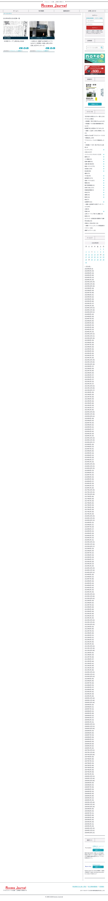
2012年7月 (88, 633)
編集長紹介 (66, 11)
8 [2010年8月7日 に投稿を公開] (100, 254)
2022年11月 (88, 364)
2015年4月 (88, 561)
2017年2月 (88, 514)
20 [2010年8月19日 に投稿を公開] (95, 259)
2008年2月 (88, 748)
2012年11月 (88, 624)
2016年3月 (88, 538)
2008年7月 (88, 737)
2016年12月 (88, 518)
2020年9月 (88, 421)
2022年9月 (88, 369)
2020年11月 (88, 416)
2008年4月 (88, 744)
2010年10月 (88, 679)
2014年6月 (88, 583)
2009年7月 (88, 711)
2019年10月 (88, 444)
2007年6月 (88, 765)
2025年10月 (88, 288)
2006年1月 (88, 802)
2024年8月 (88, 319)
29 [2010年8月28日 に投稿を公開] (100, 262)
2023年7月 (88, 347)
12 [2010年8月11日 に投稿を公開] (92, 257)
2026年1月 (88, 282)
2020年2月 (88, 436)
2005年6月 (88, 817)
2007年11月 (88, 754)
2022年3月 (88, 381)
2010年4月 (88, 692)
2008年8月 (88, 735)
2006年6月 (88, 791)
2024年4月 (88, 327)
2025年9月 (88, 290)
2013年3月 (88, 616)
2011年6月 (88, 661)
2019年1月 (88, 464)
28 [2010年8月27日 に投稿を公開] (97, 262)
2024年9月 (88, 316)
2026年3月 (88, 277)
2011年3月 (88, 668)
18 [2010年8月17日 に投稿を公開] (89, 259)
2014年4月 (88, 588)
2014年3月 (88, 590)
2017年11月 (88, 494)
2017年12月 (88, 492)
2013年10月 (88, 601)
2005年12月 (88, 804)
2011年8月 (88, 657)
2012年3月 (88, 642)
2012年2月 (88, 644)
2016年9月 (88, 525)
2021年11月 (88, 390)
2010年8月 (88, 683)
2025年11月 (88, 286)
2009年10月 (88, 705)
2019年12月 (88, 440)
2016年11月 (88, 520)
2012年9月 (88, 629)
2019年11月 (88, 442)
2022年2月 (88, 384)
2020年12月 (88, 414)
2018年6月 (88, 479)
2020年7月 (88, 425)
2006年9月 (88, 785)
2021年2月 (88, 410)
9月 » (89, 269)
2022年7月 (88, 373)
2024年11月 (88, 312)
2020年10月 (88, 418)
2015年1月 (88, 568)
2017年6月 (88, 505)
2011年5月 (88, 663)
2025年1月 (88, 308)
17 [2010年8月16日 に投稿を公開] (86, 259)
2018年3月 (88, 486)
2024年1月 (88, 334)
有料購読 (41, 11)
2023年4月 (88, 353)
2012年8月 (88, 631)
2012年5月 (88, 637)
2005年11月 (88, 807)
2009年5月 (88, 715)
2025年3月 (88, 303)
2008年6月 (88, 739)
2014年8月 (88, 579)
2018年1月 (88, 490)
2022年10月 (88, 366)
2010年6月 (88, 687)
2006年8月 (88, 787)
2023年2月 (88, 358)
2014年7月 (88, 581)
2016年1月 (88, 542)
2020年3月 (88, 433)
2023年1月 (88, 360)
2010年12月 (88, 674)
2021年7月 (88, 399)
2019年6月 (88, 453)
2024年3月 (88, 329)
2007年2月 (88, 774)
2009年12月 (88, 700)
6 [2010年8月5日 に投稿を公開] (94, 254)
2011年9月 (88, 655)
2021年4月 (88, 405)
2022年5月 (88, 377)
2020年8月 (88, 423)
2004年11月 (88, 833)
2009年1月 (88, 724)
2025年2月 (88, 306)
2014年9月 (88, 577)
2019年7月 (88, 451)
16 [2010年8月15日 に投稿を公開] (103, 257)
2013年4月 (88, 614)
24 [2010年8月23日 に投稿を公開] (86, 262)
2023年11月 (88, 338)
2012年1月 (88, 646)
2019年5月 (88, 455)
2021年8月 (88, 397)
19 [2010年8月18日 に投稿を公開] (92, 259)
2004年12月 (88, 830)
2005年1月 (88, 828)
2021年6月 (88, 401)
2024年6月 (88, 323)
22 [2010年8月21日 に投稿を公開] (100, 259)
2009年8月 (88, 709)
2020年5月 (88, 429)
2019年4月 (88, 457)
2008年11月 (88, 728)
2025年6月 (88, 297)
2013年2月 (88, 618)
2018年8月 (88, 475)
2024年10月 (88, 314)
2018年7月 (88, 477)
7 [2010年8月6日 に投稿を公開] (97, 254)
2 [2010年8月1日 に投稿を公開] (103, 251)
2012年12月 (88, 622)
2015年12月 (88, 544)
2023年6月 (88, 349)
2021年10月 (88, 392)
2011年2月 (88, 670)
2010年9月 (88, 681)
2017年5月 (88, 507)
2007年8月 (88, 761)
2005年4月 (88, 822)
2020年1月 (88, 438)
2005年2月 (88, 826)
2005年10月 (88, 809)
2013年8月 (88, 605)
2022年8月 (88, 371)
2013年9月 (88, 603)
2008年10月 (88, 731)
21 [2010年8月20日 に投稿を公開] (97, 259)
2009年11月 (88, 702)
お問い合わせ (92, 11)
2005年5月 (88, 820)
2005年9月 (88, 811)
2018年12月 (88, 466)
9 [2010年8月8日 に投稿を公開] (103, 254)
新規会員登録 (89, 20)
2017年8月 (88, 501)
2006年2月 (88, 800)
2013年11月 (88, 598)
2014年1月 (88, 594)
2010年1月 (88, 698)
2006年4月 (88, 796)
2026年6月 (88, 271)
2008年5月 (88, 742)
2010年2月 (88, 696)
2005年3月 (88, 824)
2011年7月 (88, 659)
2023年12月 (88, 336)
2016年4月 (88, 535)
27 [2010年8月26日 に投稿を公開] (95, 262)
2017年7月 (88, 503)
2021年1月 (88, 412)
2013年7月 (88, 607)
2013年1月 (88, 620)
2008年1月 (88, 750)
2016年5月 (88, 533)
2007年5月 (88, 768)
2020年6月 (88, 427)
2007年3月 (88, 772)
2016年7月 (88, 529)
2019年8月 (88, 449)
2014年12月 (88, 570)
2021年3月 (88, 407)
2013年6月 (88, 609)
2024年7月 (88, 321)
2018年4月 (88, 483)
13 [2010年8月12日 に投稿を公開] (95, 257)
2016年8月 (88, 527)
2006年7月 (88, 789)
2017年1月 (88, 516)
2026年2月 (88, 280)
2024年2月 (88, 332)
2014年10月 (88, 574)
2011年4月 (88, 666)
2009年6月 (88, 713)
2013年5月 (88, 611)
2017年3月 (88, 512)
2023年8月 (88, 345)
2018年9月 (88, 473)
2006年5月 (88, 794)
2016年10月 (88, 522)
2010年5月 (88, 689)
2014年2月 (88, 592)
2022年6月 (88, 375)
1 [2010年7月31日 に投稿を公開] (100, 251)
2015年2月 (88, 566)
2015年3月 (88, 564)
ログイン (95, 30)
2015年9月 (88, 551)
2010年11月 (88, 676)
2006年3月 (88, 798)
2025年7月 (88, 295)
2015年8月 (88, 553)
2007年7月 (88, 763)
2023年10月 (88, 340)
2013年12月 (88, 596)
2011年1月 (88, 672)
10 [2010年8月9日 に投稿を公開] (86, 257)
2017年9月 (88, 499)
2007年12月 (88, 752)
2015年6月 (88, 557)
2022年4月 (88, 379)
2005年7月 (88, 815)
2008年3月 (88, 746)
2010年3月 (88, 694)
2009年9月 (88, 707)
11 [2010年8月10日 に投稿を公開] (89, 257)
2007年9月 (88, 759)
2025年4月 (88, 301)
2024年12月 (88, 310)
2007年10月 (88, 757)
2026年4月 (88, 275)
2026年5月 (88, 273)
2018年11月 (88, 468)
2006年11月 (88, 780)
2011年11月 (88, 650)
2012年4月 (88, 640)
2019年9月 (88, 447)
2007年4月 (88, 770)
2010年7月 (88, 685)
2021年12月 (88, 388)
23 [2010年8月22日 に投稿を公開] (103, 259)
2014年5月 (88, 585)
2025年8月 (88, 293)
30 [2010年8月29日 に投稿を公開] (103, 262)
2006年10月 (88, 783)
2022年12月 (88, 362)
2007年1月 (88, 776)
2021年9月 (88, 395)
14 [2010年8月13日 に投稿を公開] (97, 257)
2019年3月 (88, 460)
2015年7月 (88, 555)
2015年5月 (88, 559)
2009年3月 (88, 720)
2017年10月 (88, 496)
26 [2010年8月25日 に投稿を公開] (92, 262)
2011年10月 (88, 653)
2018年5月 (88, 481)
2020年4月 (88, 431)
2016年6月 (88, 531)
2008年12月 (88, 726)
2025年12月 (88, 284)
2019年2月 (88, 462)
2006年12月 (88, 778)
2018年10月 (88, 470)
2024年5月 (88, 325)
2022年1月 (88, 386)
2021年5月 (88, 403)
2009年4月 (88, 718)
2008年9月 (88, 733)
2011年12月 (88, 648)
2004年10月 (88, 835)
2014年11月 (88, 572)
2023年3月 (88, 355)
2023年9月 (88, 342)
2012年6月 (88, 635)
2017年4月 (88, 509)
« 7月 (86, 269)
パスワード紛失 (99, 20)
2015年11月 (88, 546)
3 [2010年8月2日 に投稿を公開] (86, 254)
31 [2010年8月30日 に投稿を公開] (86, 265)
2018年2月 (88, 488)
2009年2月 (88, 722)
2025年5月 (88, 299)
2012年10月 (88, 627)
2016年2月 (88, 540)
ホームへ (15, 11)
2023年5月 (88, 351)
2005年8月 (88, 813)
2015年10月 (88, 548)
